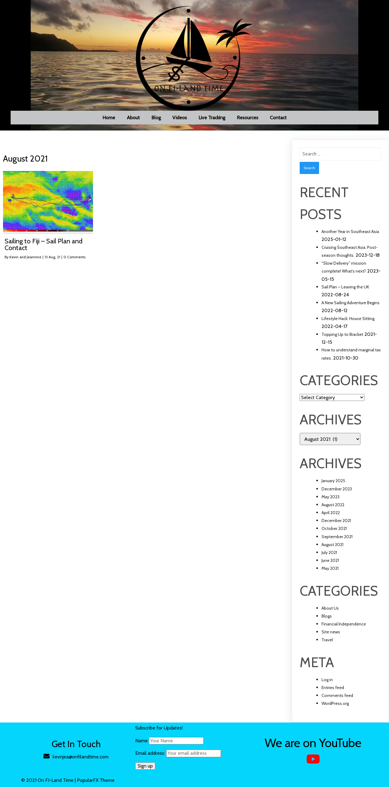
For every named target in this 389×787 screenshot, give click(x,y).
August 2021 (332, 544)
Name (141, 740)
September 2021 (337, 536)
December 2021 (336, 520)
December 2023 (337, 489)
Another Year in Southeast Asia (350, 231)
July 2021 (329, 552)
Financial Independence (344, 624)
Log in (327, 679)
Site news (331, 632)
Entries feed (333, 687)
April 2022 (331, 512)
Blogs (327, 616)
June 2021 (330, 560)
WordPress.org (335, 703)
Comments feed (337, 695)
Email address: (178, 753)
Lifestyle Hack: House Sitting (348, 318)
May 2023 (330, 497)
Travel (327, 639)
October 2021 (334, 528)
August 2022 (333, 504)
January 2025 (333, 480)
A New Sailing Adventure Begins (351, 302)
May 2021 (330, 568)
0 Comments (74, 257)
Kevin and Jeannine (25, 257)
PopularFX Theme (96, 780)
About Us (330, 608)
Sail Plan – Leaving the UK (345, 287)
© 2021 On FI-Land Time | (49, 780)
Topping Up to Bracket (342, 334)
